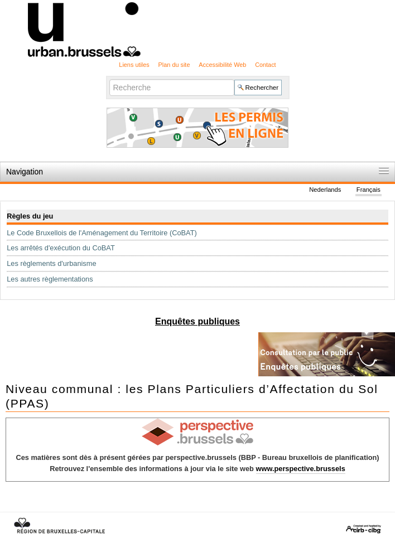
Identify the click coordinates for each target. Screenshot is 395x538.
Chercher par (108, 78)
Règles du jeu (30, 216)
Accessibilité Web (222, 64)
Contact (265, 64)
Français (368, 189)
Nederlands (325, 189)
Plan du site (174, 64)
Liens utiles (134, 64)
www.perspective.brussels (300, 468)
